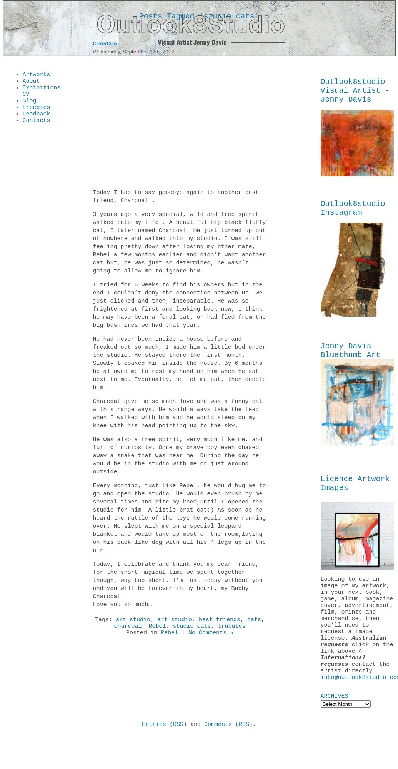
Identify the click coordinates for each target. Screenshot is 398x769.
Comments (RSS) (228, 757)
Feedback (36, 121)
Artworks (36, 75)
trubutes (232, 630)
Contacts (36, 129)
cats (254, 622)
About (31, 83)
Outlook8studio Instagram (353, 214)
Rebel (157, 630)
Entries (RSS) (164, 757)
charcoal (128, 630)
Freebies (36, 114)
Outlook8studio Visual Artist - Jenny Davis (355, 93)
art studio (133, 622)
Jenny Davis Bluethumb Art (351, 359)
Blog (30, 106)
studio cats (192, 630)
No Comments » (210, 637)
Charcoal (107, 45)
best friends (219, 622)
